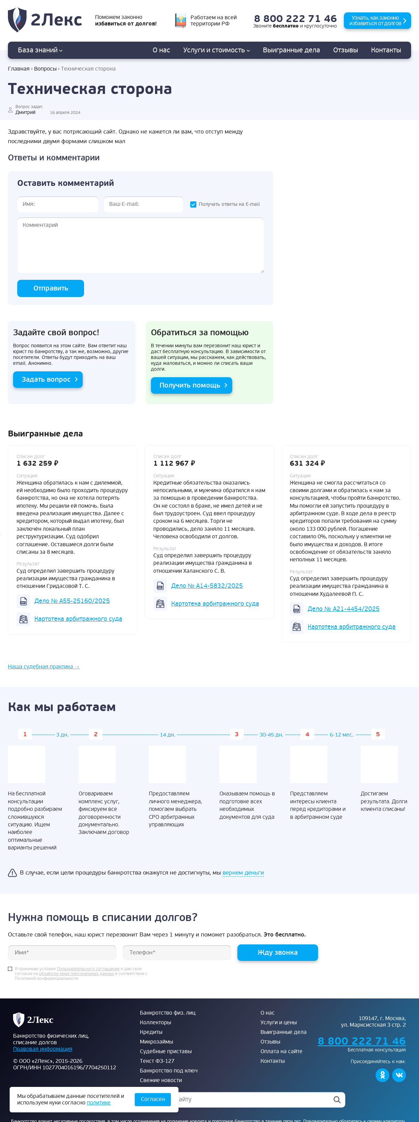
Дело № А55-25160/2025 (72, 601)
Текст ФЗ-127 (157, 1061)
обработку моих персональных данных (76, 974)
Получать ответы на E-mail (229, 204)
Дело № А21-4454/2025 (343, 609)
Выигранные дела (283, 1032)
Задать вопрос (46, 379)
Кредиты (151, 1032)
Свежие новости (161, 1080)
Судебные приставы (166, 1051)
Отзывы (345, 50)
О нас (161, 50)
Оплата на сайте (281, 1051)
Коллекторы (155, 1022)
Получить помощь (190, 385)
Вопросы (45, 69)
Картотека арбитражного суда (78, 619)
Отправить (50, 288)
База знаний (40, 50)
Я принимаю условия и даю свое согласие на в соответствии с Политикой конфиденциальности (81, 974)
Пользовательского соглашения (88, 969)
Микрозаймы (156, 1042)
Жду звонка (278, 952)
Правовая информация (42, 1049)
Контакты (386, 50)
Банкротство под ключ (168, 1071)
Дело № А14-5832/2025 (207, 586)
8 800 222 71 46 (295, 19)
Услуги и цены (278, 1022)
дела (291, 50)
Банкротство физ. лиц (167, 1013)
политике (99, 1102)
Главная (19, 69)
